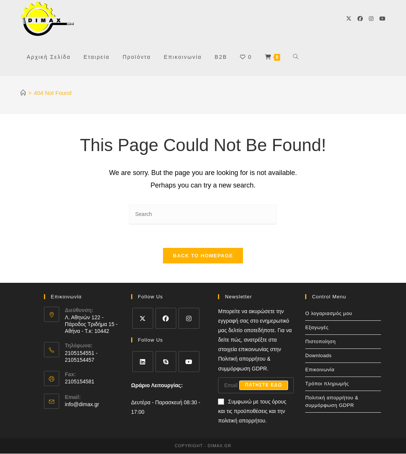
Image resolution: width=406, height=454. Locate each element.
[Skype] (165, 361)
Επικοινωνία (319, 369)
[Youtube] (382, 18)
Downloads (318, 355)
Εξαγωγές (317, 327)
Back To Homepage (203, 256)
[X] (348, 18)
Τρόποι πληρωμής (327, 383)
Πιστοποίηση (320, 341)
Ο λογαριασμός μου (328, 313)
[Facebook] (360, 18)
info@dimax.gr (82, 405)
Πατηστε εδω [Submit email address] (263, 385)
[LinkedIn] (142, 361)
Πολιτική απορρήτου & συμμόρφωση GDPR (331, 401)
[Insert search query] (203, 215)
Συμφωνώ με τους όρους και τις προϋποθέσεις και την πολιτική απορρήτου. (252, 411)
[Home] (23, 93)
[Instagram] (371, 18)
